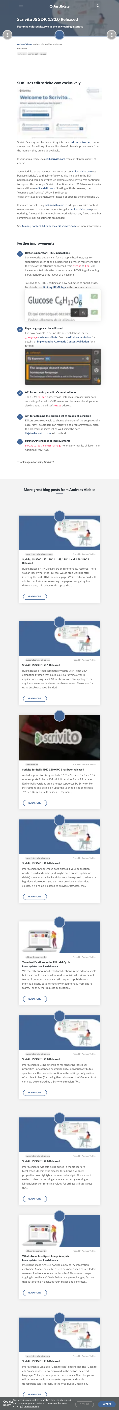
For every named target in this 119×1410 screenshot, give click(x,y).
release (43, 54)
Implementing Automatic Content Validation (63, 341)
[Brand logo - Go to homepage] (59, 6)
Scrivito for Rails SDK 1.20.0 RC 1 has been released (53, 769)
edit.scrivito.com (80, 142)
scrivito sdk (33, 54)
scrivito (43, 957)
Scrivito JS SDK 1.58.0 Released (41, 1059)
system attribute (48, 337)
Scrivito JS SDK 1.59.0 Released (41, 863)
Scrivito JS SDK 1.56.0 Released (41, 1361)
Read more (35, 596)
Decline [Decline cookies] (84, 1404)
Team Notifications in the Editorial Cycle (46, 962)
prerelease (48, 554)
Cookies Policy (31, 1407)
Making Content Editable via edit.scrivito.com (49, 226)
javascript (22, 54)
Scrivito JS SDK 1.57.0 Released (41, 1161)
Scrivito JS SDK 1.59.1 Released (41, 665)
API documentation (79, 337)
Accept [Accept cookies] (106, 1404)
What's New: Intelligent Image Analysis (45, 1256)
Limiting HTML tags (54, 287)
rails (27, 764)
